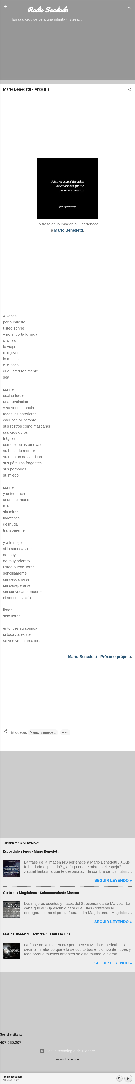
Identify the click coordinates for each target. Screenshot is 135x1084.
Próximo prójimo (115, 657)
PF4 (65, 732)
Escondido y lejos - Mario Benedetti (31, 851)
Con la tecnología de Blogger (67, 1051)
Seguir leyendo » (113, 880)
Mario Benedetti (82, 657)
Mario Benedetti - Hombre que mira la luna (36, 934)
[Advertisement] (67, 54)
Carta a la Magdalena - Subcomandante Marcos (41, 893)
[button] (129, 90)
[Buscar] (129, 8)
